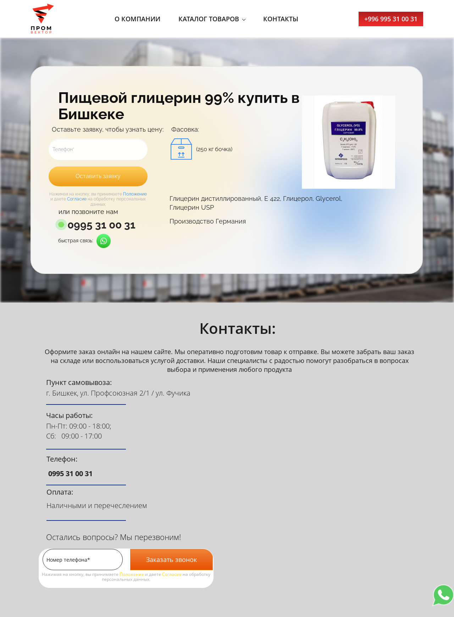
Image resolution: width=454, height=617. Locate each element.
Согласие (77, 199)
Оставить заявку (98, 176)
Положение (135, 194)
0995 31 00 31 (101, 225)
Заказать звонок (171, 559)
